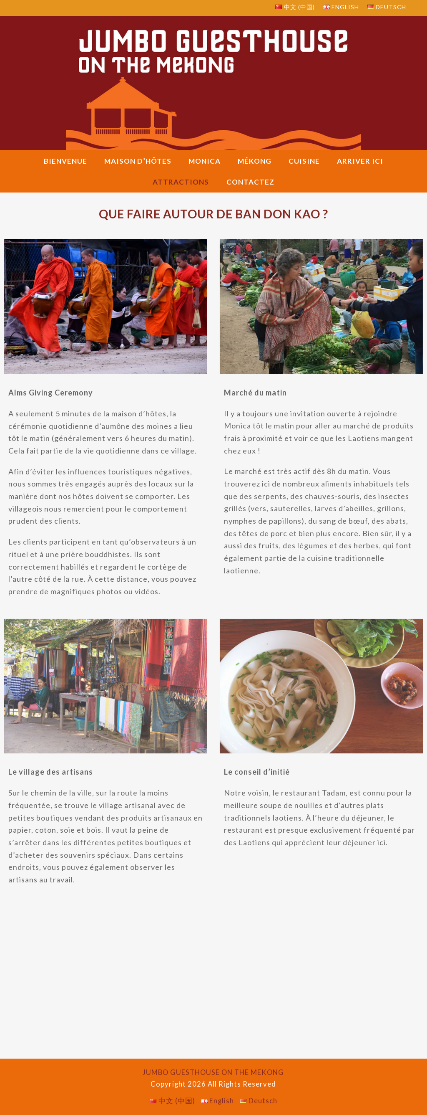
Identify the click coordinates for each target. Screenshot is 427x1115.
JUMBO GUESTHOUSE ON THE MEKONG (213, 1072)
